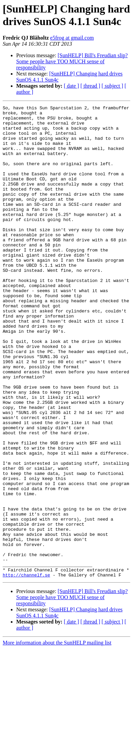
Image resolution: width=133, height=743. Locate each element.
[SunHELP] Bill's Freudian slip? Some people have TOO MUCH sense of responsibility (72, 61)
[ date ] (71, 86)
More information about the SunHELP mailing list (57, 737)
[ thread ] (90, 86)
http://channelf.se (26, 669)
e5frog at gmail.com (72, 38)
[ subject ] (112, 86)
